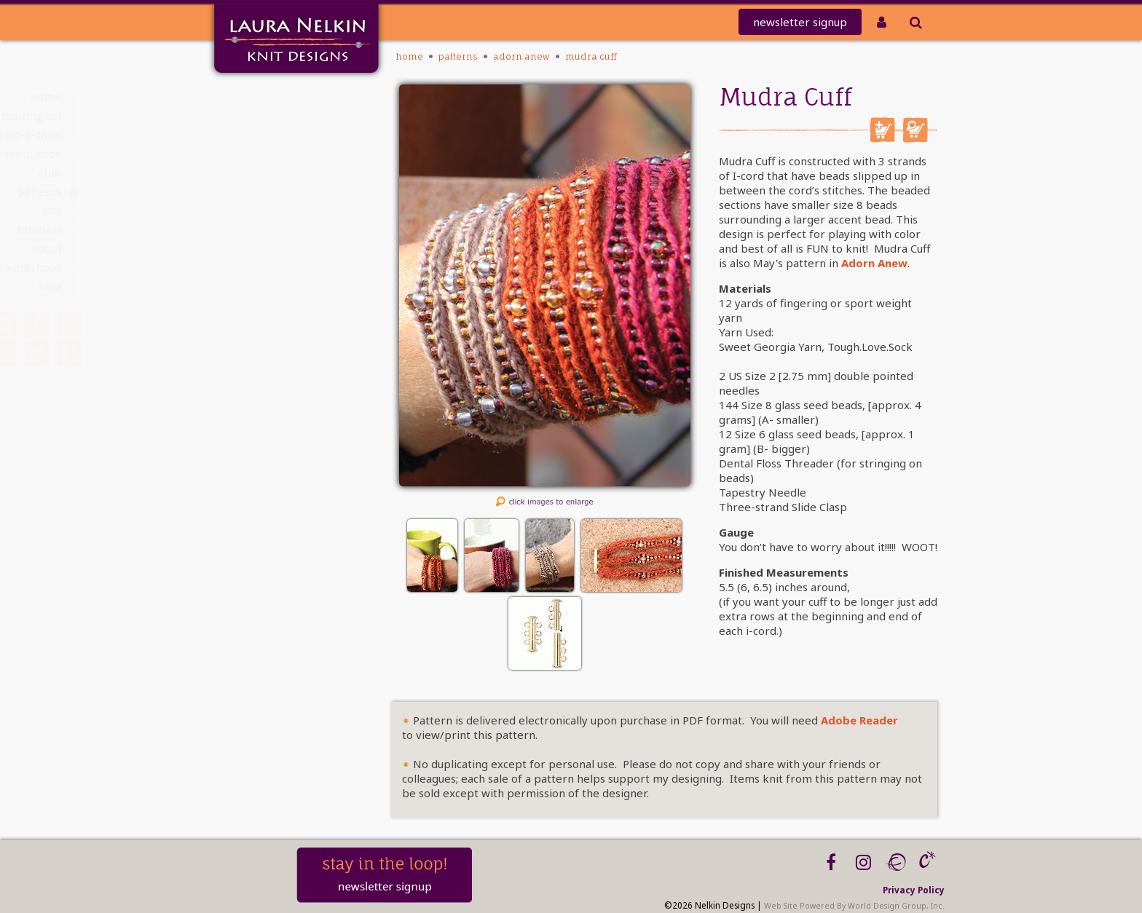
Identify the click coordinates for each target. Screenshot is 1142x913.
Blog (270, 286)
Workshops (254, 267)
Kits (272, 211)
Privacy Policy (914, 890)
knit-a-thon (250, 135)
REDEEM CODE (247, 154)
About (266, 248)
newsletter (800, 22)
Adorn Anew (521, 56)
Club (270, 173)
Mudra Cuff (591, 56)
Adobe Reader (859, 720)
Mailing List (251, 116)
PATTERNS (260, 192)
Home (266, 97)
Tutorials (259, 230)
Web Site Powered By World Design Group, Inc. (854, 906)
